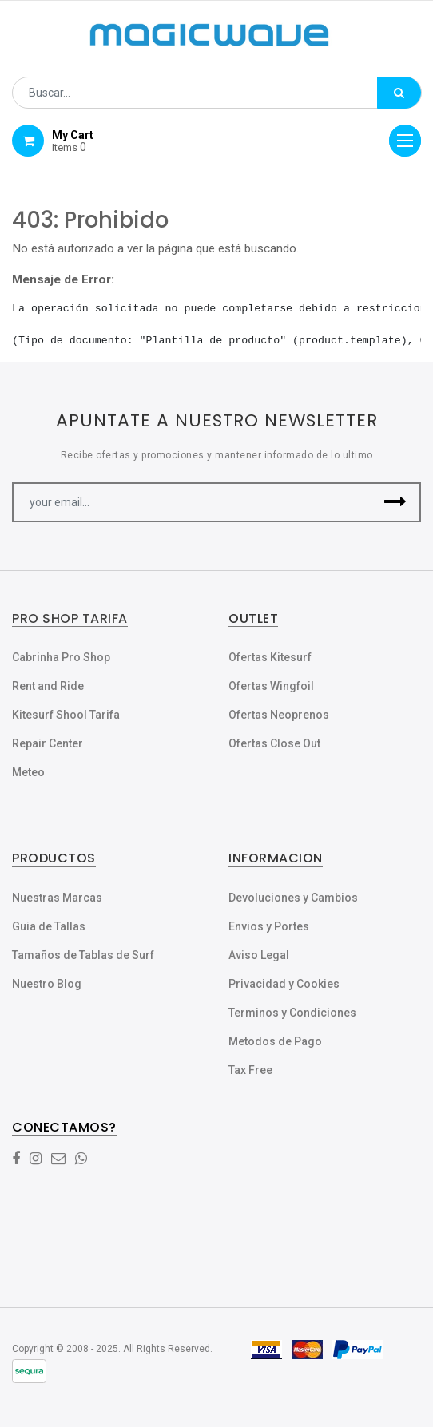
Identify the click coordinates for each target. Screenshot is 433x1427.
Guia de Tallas (48, 926)
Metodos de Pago (275, 1041)
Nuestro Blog (46, 983)
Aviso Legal (258, 955)
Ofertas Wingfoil (271, 686)
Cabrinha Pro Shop (61, 657)
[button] (395, 502)
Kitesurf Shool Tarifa (66, 714)
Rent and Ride (48, 686)
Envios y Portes (268, 926)
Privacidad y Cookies (284, 983)
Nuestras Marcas (57, 897)
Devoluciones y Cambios (293, 897)
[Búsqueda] (399, 93)
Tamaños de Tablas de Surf (83, 955)
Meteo (28, 772)
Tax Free (250, 1070)
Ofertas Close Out (274, 743)
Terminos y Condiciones (292, 1012)
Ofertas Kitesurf (270, 657)
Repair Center (47, 743)
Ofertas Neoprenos (278, 714)
